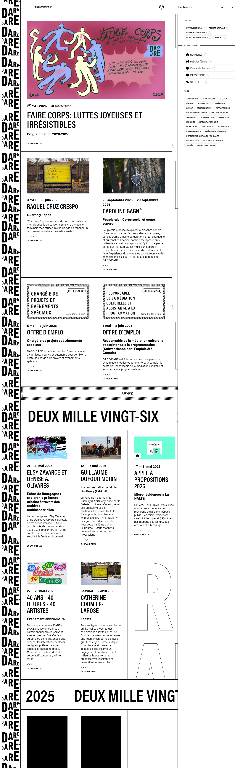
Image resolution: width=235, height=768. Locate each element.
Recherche (220, 7)
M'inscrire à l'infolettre (59, 723)
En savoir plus (34, 143)
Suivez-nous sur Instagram (63, 723)
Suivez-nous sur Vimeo (73, 723)
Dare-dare (10, 384)
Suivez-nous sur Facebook (68, 723)
